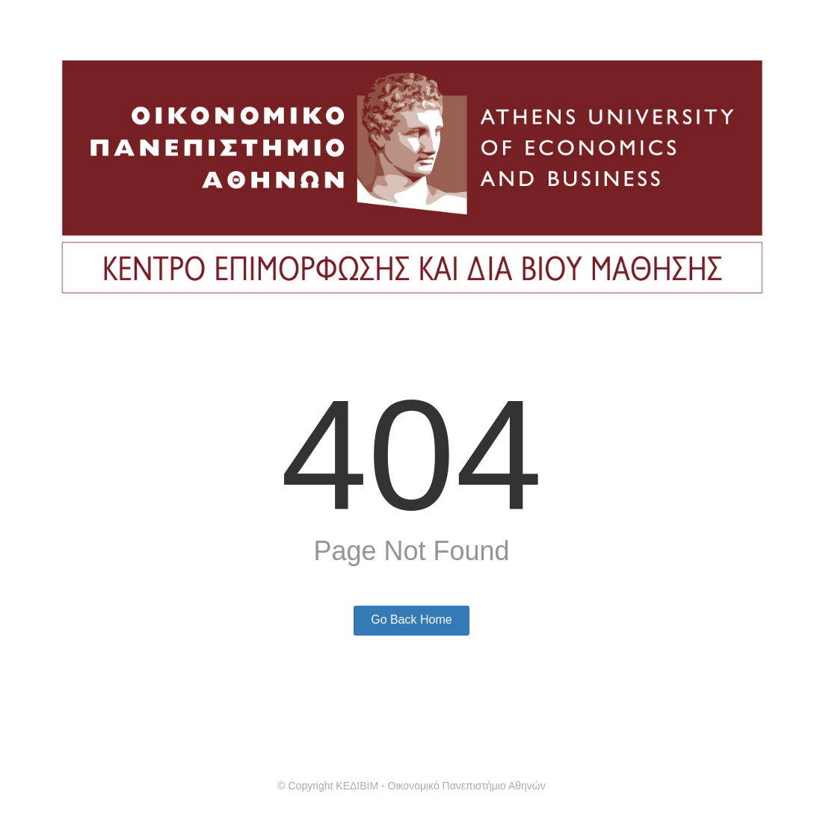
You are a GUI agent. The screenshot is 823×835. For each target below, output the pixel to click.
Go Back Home (411, 619)
